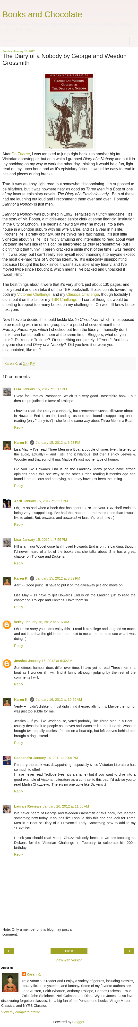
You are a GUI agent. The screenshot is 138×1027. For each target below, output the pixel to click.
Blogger (78, 1022)
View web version (69, 960)
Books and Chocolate (42, 14)
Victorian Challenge (34, 294)
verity (18, 622)
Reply (18, 427)
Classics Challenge (82, 294)
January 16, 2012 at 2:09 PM (56, 758)
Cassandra (23, 758)
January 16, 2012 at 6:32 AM (50, 661)
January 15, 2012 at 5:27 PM (46, 501)
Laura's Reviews (27, 806)
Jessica (20, 661)
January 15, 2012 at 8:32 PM (58, 578)
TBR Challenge (64, 299)
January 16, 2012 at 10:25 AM (59, 699)
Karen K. (21, 442)
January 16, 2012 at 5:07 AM (47, 622)
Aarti (18, 501)
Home (69, 951)
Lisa (17, 389)
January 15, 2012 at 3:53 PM (58, 442)
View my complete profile (20, 1012)
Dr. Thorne (21, 154)
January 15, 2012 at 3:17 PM (45, 389)
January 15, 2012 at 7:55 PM (45, 540)
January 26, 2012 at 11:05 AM (66, 806)
